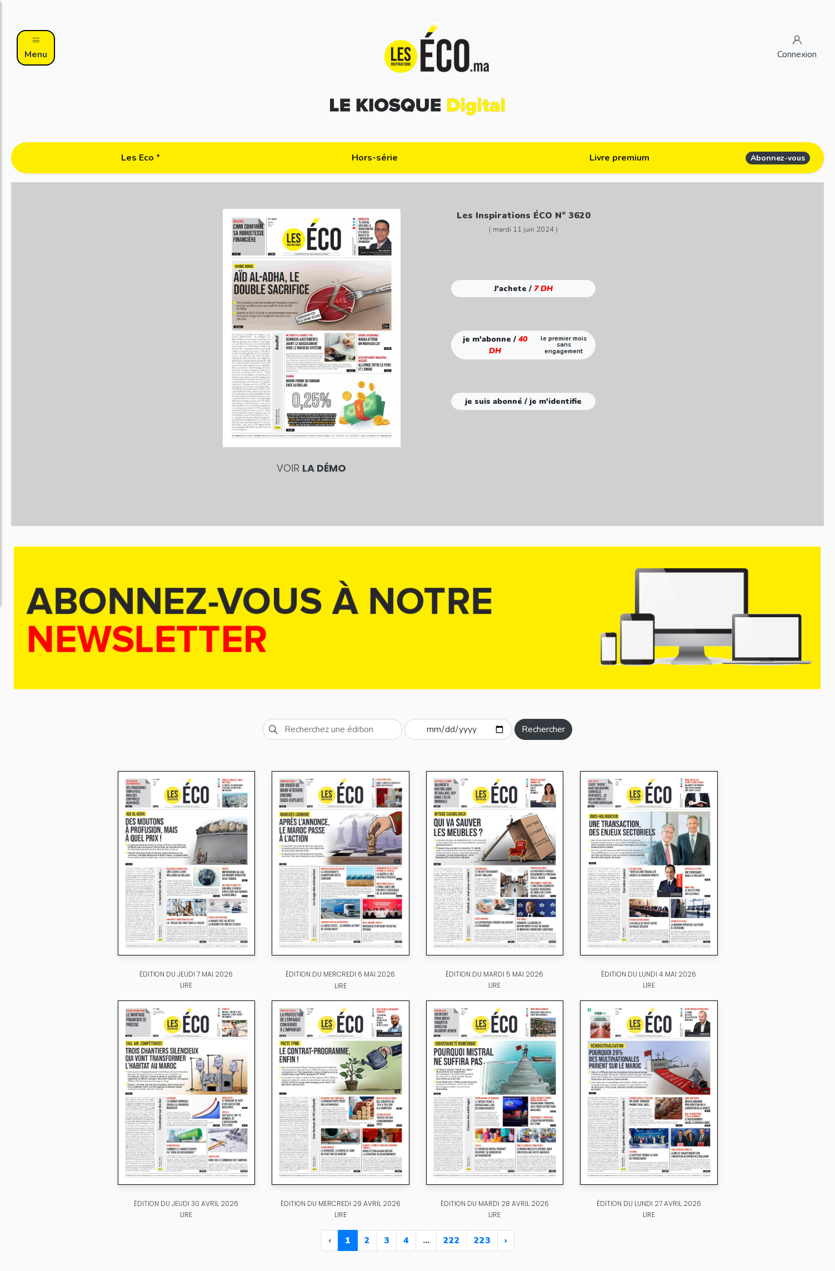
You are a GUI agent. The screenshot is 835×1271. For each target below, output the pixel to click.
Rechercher (543, 729)
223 (482, 1240)
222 (451, 1240)
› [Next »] (505, 1240)
